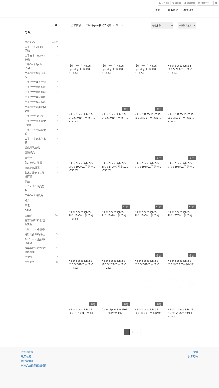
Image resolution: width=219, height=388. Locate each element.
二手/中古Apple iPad (33, 66)
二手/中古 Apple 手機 (34, 48)
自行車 (28, 157)
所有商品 (173, 10)
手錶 (27, 181)
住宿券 (28, 257)
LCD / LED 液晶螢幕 (34, 188)
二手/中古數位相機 (35, 102)
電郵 (195, 352)
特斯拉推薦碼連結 (35, 234)
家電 (27, 205)
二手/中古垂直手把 (35, 82)
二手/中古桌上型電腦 (35, 140)
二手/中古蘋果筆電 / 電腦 (35, 123)
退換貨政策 (27, 352)
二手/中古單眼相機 (35, 87)
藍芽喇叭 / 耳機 (33, 162)
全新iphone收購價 (35, 229)
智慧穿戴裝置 (32, 167)
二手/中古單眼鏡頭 (35, 92)
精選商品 (30, 41)
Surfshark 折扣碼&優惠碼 (35, 241)
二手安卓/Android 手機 (35, 57)
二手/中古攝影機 (34, 116)
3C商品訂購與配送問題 (33, 365)
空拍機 (28, 215)
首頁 (159, 10)
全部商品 (76, 25)
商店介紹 (26, 356)
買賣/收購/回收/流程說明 (35, 222)
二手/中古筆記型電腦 (35, 131)
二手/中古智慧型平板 (35, 75)
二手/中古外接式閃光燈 (35, 109)
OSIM (28, 210)
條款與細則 (27, 361)
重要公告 (30, 262)
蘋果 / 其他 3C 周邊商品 (34, 174)
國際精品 (30, 152)
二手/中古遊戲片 (34, 195)
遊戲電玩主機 (32, 147)
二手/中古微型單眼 (35, 97)
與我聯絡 (188, 10)
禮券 (27, 200)
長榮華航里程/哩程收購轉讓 (35, 250)
